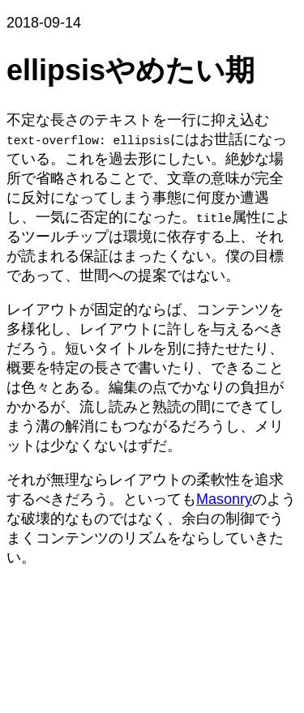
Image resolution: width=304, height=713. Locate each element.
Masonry (224, 499)
